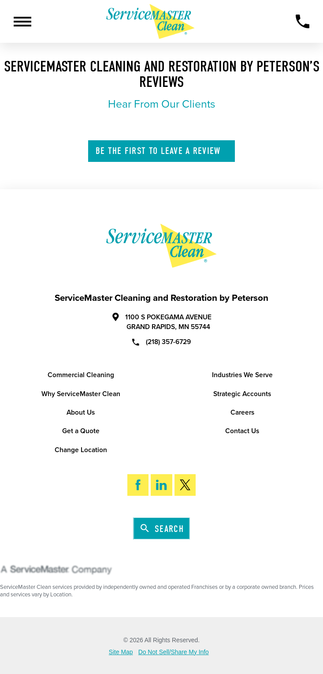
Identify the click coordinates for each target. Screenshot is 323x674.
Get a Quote (81, 431)
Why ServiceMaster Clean (80, 394)
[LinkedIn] (161, 485)
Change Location (81, 450)
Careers (242, 412)
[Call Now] (302, 21)
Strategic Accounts (242, 394)
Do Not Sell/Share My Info (173, 652)
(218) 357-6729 (161, 342)
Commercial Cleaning (81, 375)
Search (162, 529)
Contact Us (242, 431)
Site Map (121, 652)
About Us (81, 412)
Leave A (162, 151)
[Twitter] (185, 485)
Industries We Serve (242, 375)
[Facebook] (138, 485)
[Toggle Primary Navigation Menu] (22, 21)
